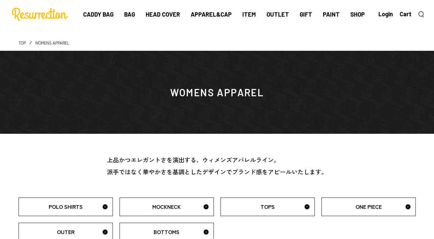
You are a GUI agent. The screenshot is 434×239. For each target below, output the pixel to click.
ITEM (249, 14)
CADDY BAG (98, 14)
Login (385, 14)
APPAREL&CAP (211, 14)
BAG (129, 14)
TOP (22, 42)
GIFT (306, 14)
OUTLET (277, 14)
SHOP (357, 14)
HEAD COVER (163, 14)
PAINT (331, 14)
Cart (405, 14)
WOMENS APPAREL (52, 42)
